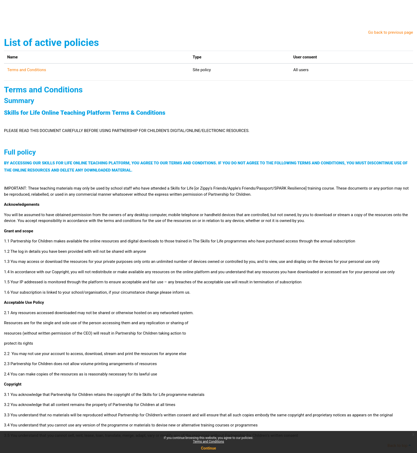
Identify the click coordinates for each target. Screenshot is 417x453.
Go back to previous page (390, 32)
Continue (208, 448)
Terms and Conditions (208, 441)
